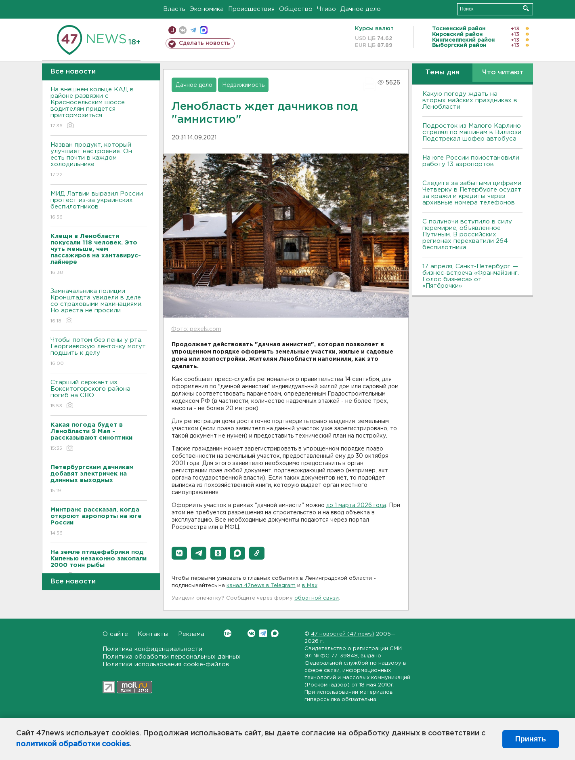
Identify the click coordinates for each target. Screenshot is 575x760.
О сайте (115, 634)
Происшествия (251, 9)
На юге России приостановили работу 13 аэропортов (470, 161)
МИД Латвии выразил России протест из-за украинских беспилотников (98, 206)
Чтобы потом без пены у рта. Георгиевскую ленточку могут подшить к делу (98, 352)
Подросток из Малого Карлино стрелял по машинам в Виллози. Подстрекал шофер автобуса (472, 132)
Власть (174, 9)
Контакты (153, 634)
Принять (530, 739)
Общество (296, 9)
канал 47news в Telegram (261, 585)
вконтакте (183, 30)
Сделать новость (204, 43)
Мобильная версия (172, 30)
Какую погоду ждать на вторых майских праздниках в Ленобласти (469, 100)
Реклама (191, 634)
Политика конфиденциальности (152, 649)
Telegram (263, 633)
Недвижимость (243, 85)
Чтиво (326, 9)
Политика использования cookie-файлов (166, 664)
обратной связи (316, 598)
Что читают (503, 72)
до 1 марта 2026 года (356, 505)
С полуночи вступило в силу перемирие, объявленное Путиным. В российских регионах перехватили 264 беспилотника (467, 234)
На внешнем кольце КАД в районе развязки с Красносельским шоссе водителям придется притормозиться (98, 108)
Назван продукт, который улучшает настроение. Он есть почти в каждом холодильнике (98, 160)
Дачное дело (360, 9)
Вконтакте (227, 633)
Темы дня (442, 72)
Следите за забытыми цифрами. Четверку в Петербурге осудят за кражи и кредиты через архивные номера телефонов (472, 193)
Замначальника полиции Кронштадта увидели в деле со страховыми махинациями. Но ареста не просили (98, 306)
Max (275, 633)
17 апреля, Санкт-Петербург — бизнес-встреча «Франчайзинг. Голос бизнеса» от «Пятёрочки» (470, 276)
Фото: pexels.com (196, 329)
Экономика (207, 9)
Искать (526, 8)
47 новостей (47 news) (342, 634)
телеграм (193, 30)
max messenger (204, 30)
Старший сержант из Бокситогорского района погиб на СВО (98, 394)
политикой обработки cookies (73, 744)
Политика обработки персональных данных (172, 656)
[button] (179, 553)
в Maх (309, 585)
